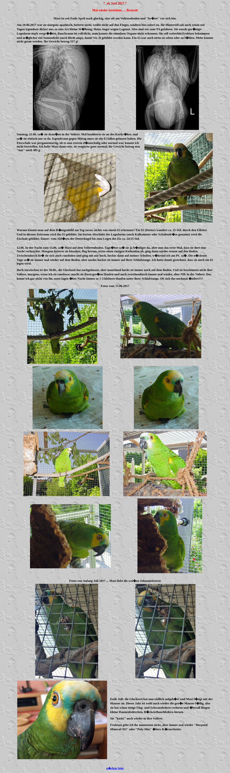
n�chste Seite (115, 768)
